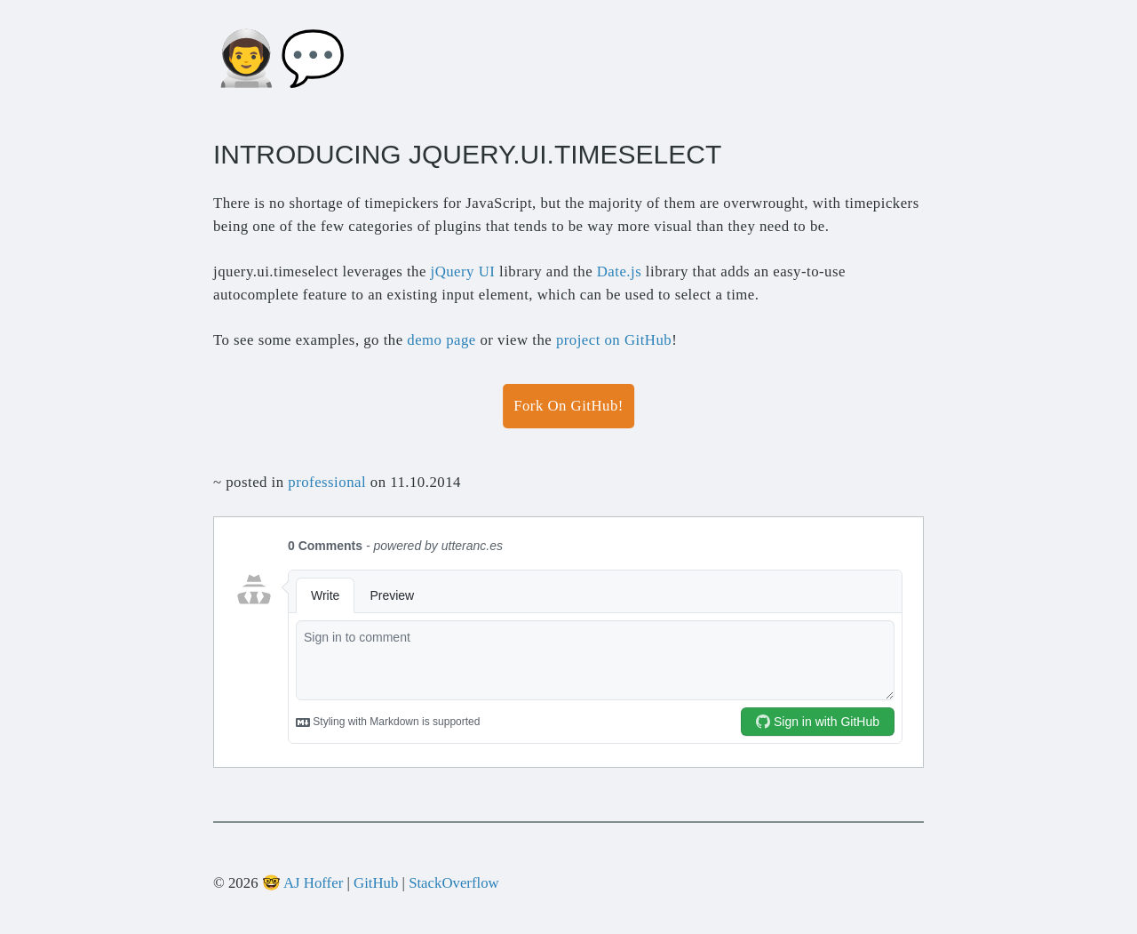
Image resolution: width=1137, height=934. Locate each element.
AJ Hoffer (313, 882)
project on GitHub (614, 339)
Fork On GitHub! (568, 405)
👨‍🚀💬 (279, 58)
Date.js (619, 271)
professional (327, 482)
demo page (441, 339)
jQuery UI (463, 271)
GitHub (376, 882)
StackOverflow (454, 882)
